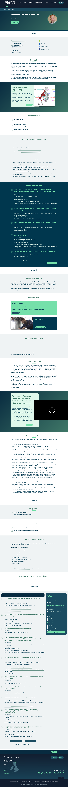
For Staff (61, 758)
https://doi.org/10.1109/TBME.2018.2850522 (21, 609)
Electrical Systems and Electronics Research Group (29, 150)
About (26, 2)
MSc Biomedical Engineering (20, 513)
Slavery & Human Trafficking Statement (42, 782)
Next (31, 741)
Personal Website (45, 49)
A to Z (5, 771)
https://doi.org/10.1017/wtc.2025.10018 (29, 260)
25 (19, 745)
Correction (11, 674)
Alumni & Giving (39, 2)
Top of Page (61, 778)
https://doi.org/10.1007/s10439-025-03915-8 (30, 219)
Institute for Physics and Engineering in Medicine (30, 166)
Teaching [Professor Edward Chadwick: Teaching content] (34, 501)
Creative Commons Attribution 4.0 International (22, 354)
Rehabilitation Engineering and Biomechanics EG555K (26, 531)
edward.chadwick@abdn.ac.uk (19, 41)
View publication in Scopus (15, 611)
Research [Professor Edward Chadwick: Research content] (34, 270)
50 (21, 745)
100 (23, 745)
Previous (16, 741)
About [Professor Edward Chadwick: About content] (34, 33)
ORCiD (42, 41)
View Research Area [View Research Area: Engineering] (40, 327)
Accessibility (28, 782)
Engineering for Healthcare (25, 162)
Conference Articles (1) (54, 629)
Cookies (33, 782)
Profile (13, 9)
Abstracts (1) (51, 617)
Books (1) (51, 603)
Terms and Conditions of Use (15, 782)
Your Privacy (23, 782)
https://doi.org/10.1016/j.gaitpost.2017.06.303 (21, 737)
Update (54, 752)
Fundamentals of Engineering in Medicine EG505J (25, 527)
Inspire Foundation (43, 176)
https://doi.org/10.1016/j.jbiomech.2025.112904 (31, 244)
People (6, 6)
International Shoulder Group (22, 171)
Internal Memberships (17, 144)
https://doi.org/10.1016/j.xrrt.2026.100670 (29, 201)
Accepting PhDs (15, 22)
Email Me (15, 313)
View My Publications (51, 263)
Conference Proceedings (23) (55, 611)
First (12, 741)
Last (35, 741)
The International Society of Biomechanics (27, 169)
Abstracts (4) (51, 625)
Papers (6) (51, 618)
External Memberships (17, 156)
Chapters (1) (51, 610)
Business (47, 2)
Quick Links (54, 2)
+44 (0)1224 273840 (16, 43)
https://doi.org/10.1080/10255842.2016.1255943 (22, 706)
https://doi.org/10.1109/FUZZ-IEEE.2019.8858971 (22, 624)
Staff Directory (6, 774)
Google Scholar (44, 46)
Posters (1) (51, 620)
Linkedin (43, 43)
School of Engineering (17, 52)
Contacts (5, 770)
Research (31, 2)
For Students (53, 758)
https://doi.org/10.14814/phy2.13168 (19, 723)
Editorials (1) (51, 631)
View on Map (15, 50)
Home (5, 9)
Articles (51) (51, 627)
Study (20, 2)
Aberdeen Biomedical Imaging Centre (29, 152)
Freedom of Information (54, 782)
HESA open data (49, 353)
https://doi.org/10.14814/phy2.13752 (19, 651)
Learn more (29, 104)
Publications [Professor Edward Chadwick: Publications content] (34, 587)
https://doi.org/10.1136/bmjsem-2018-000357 (21, 668)
